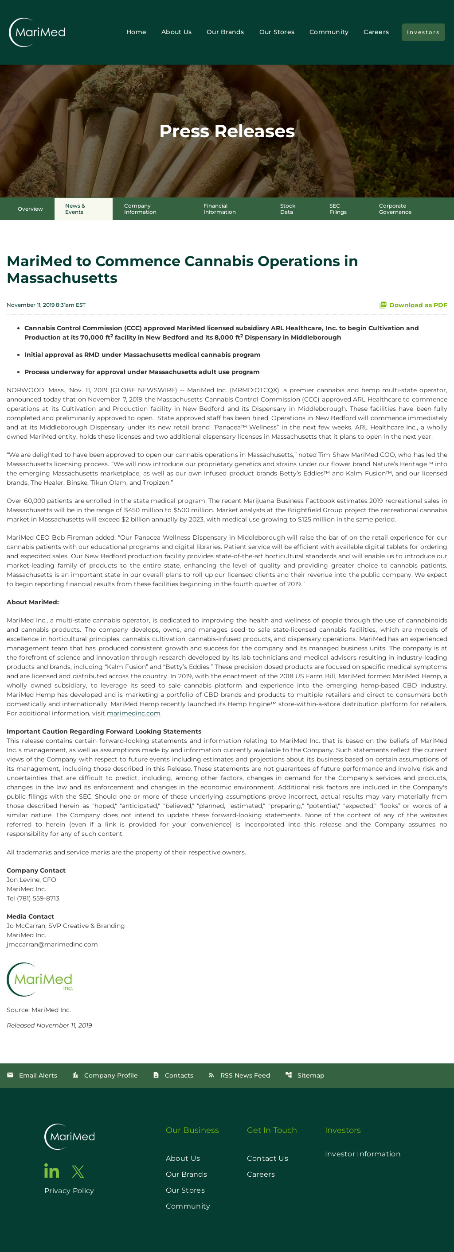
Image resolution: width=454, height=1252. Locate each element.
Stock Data (287, 208)
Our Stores (277, 32)
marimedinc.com (133, 713)
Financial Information (220, 208)
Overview (30, 208)
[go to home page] (69, 1137)
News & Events (75, 208)
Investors (423, 32)
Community (328, 32)
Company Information (140, 208)
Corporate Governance (395, 208)
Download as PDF (413, 305)
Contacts (173, 1075)
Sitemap (305, 1075)
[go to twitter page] (78, 1171)
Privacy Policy (69, 1190)
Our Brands (225, 32)
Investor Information (363, 1154)
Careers (376, 32)
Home (136, 32)
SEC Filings (338, 208)
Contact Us (267, 1158)
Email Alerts (32, 1075)
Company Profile (105, 1075)
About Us (176, 32)
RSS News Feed (239, 1075)
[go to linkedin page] (51, 1170)
